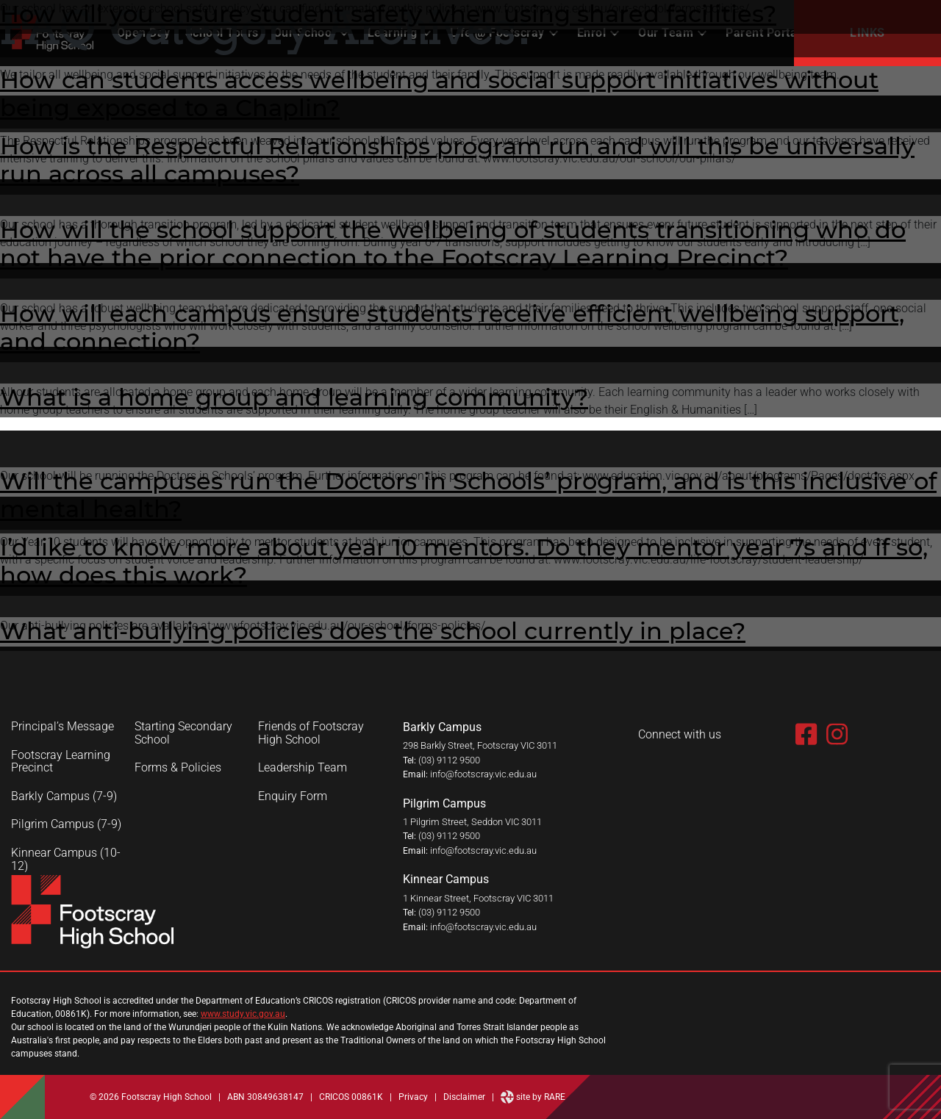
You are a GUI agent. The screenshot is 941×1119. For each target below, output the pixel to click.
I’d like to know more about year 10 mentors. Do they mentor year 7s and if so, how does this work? (464, 561)
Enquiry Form (292, 796)
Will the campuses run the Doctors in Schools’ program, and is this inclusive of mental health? (468, 495)
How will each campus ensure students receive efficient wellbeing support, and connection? (452, 327)
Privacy (413, 1097)
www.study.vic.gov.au (243, 1014)
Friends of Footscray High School (311, 733)
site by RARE (533, 1097)
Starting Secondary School (183, 733)
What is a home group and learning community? (294, 397)
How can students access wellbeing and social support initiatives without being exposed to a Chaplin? (439, 93)
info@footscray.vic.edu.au (483, 774)
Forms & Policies (178, 767)
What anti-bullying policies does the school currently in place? (372, 630)
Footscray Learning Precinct (60, 761)
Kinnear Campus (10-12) (66, 859)
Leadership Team (302, 767)
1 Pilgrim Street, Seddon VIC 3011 (472, 821)
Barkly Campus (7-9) (64, 796)
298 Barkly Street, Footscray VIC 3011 (480, 745)
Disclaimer (464, 1097)
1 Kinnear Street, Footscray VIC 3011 (478, 898)
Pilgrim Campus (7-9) (66, 824)
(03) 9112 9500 (449, 760)
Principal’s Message (62, 726)
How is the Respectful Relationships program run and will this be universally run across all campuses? (457, 160)
